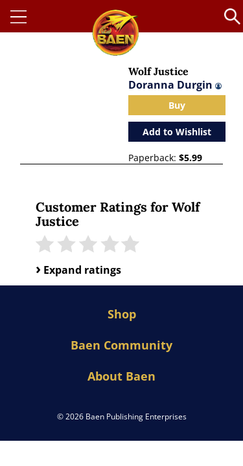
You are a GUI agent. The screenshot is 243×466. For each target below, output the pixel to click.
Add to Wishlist (177, 132)
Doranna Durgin (175, 85)
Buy (176, 105)
